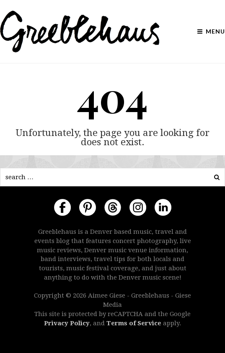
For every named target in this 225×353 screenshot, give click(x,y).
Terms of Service (133, 323)
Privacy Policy (67, 323)
